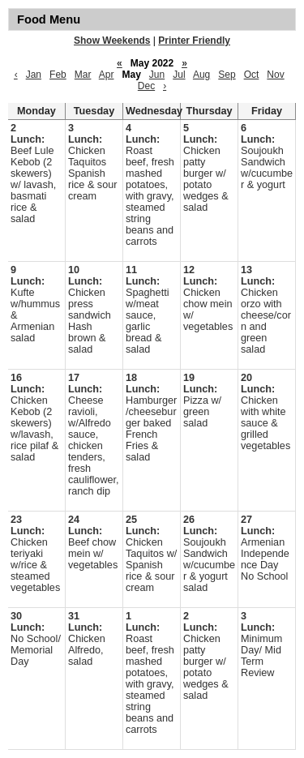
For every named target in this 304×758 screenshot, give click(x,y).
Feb (57, 74)
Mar (83, 74)
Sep (226, 74)
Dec (146, 86)
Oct (251, 74)
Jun (157, 74)
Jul (179, 74)
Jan (33, 74)
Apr (106, 74)
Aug (201, 74)
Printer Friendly (194, 40)
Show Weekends (112, 40)
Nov (275, 74)
